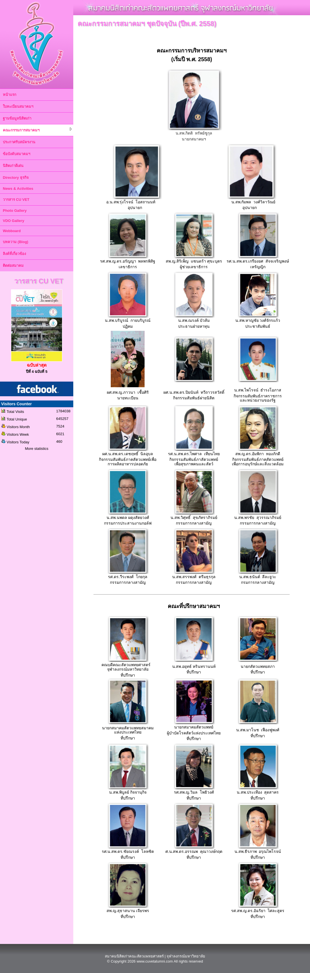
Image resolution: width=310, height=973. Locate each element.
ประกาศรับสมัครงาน (19, 142)
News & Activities (18, 188)
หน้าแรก (9, 95)
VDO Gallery (13, 221)
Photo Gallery (15, 210)
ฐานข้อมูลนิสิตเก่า (17, 118)
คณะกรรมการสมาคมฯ (37, 129)
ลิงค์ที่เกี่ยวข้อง (14, 254)
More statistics (36, 448)
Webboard (12, 231)
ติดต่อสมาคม (13, 265)
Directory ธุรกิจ (16, 177)
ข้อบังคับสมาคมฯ (16, 154)
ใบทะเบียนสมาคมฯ (18, 106)
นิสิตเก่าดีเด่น (13, 166)
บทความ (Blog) (15, 242)
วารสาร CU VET (16, 199)
